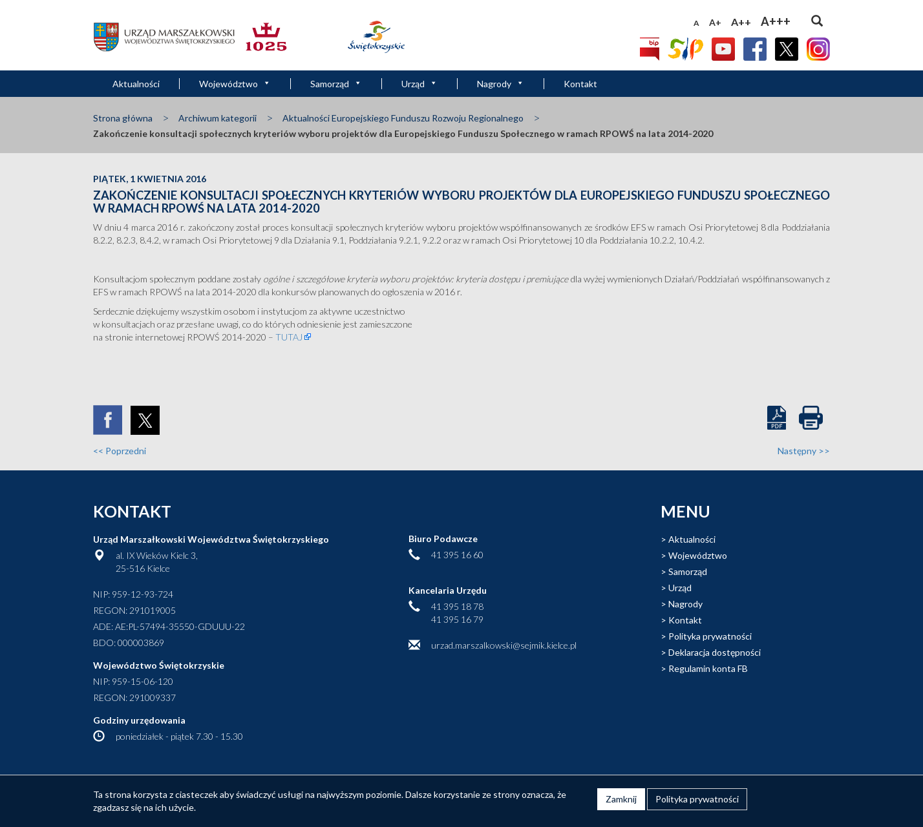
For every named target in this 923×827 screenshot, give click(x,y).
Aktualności (136, 83)
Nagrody (500, 83)
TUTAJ (288, 336)
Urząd (419, 83)
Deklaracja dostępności (714, 652)
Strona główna (123, 117)
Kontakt (580, 83)
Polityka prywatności (710, 636)
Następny (804, 450)
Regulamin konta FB (708, 668)
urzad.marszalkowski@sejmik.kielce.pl (504, 645)
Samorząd (336, 83)
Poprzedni (119, 450)
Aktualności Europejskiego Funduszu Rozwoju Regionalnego (403, 117)
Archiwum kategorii (217, 117)
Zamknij (621, 798)
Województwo (235, 83)
